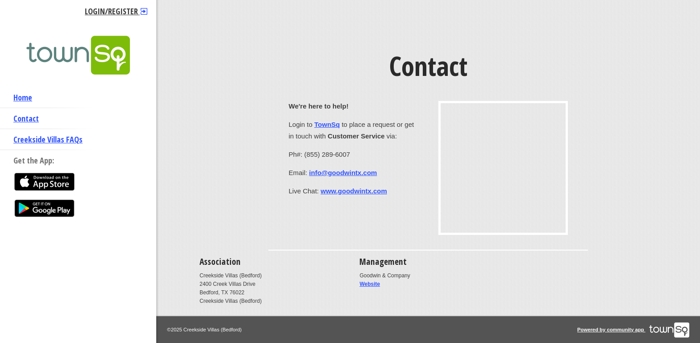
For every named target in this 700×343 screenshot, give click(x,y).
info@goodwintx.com (343, 172)
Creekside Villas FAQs (48, 139)
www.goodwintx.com (354, 191)
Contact (26, 118)
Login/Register (116, 11)
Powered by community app (633, 329)
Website (369, 284)
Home (22, 97)
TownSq (327, 124)
